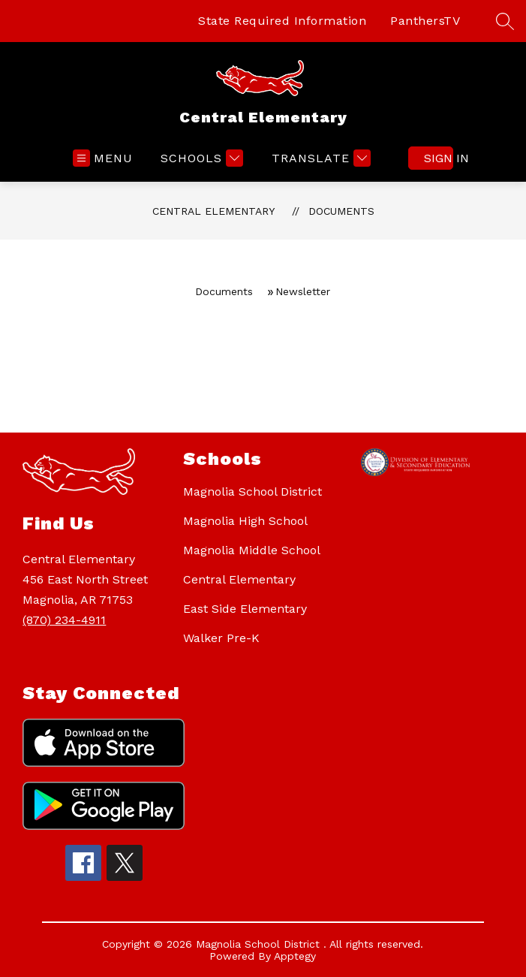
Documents (341, 211)
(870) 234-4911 (64, 620)
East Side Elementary (245, 609)
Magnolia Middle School (251, 550)
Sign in (438, 158)
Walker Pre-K (221, 638)
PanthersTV (425, 21)
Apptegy (295, 956)
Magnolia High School (245, 521)
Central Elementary (213, 211)
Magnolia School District (252, 491)
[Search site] (505, 21)
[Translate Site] (319, 158)
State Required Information (282, 21)
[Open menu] (103, 158)
